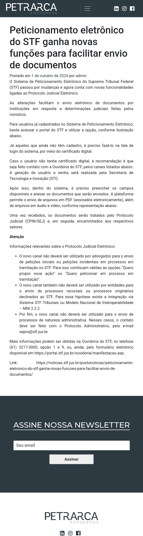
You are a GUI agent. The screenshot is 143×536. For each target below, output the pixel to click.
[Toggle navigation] (87, 8)
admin (81, 75)
